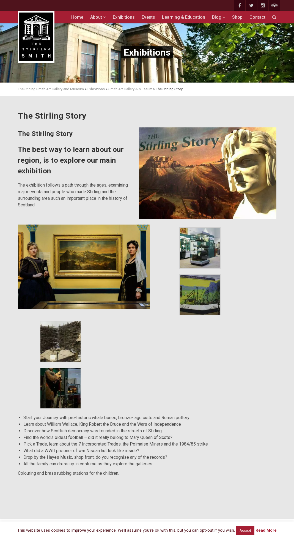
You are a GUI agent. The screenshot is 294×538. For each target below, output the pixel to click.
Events (148, 17)
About (98, 17)
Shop (237, 17)
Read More (266, 530)
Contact (257, 17)
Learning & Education (183, 17)
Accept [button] (245, 530)
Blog (218, 17)
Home (77, 17)
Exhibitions (124, 17)
